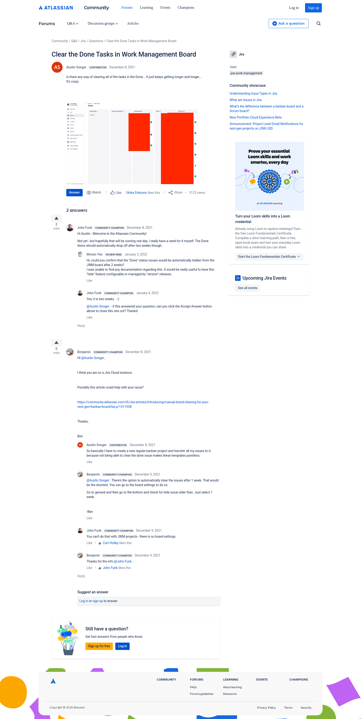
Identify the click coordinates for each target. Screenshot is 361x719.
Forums (126, 7)
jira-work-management (246, 73)
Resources (230, 694)
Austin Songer (76, 67)
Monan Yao (95, 256)
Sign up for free (99, 650)
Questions (96, 41)
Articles (133, 23)
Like (89, 282)
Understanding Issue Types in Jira (253, 93)
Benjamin (84, 355)
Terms (288, 707)
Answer (74, 192)
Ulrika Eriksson (136, 192)
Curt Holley (111, 546)
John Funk (84, 229)
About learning (232, 687)
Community (96, 7)
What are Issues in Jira (246, 100)
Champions (186, 7)
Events (165, 7)
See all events (247, 288)
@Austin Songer (98, 308)
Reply (81, 327)
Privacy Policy (266, 707)
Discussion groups (103, 23)
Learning (146, 7)
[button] (135, 142)
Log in (294, 8)
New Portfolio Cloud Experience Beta (256, 117)
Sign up (313, 8)
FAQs (193, 687)
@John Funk (123, 565)
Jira (83, 41)
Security (306, 707)
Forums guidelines (201, 694)
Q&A (72, 23)
